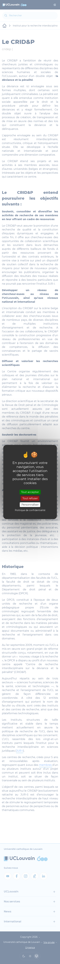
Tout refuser (30, 498)
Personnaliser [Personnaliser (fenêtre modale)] (30, 504)
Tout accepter (30, 491)
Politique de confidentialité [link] (30, 510)
